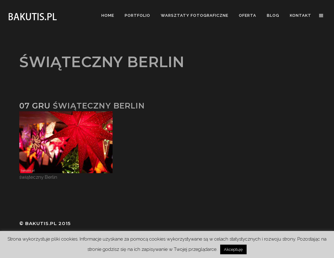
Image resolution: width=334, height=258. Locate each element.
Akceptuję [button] (233, 249)
